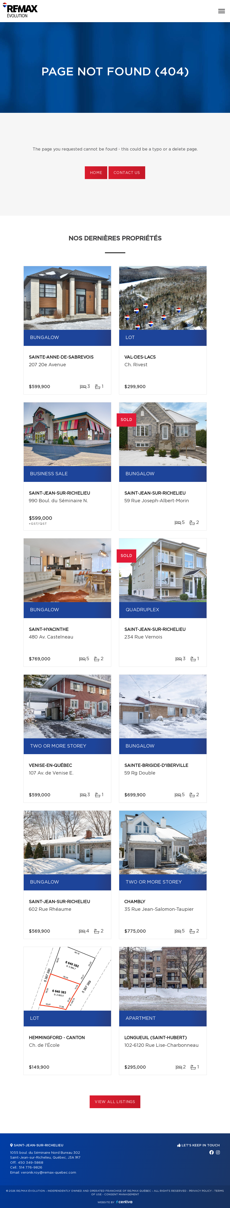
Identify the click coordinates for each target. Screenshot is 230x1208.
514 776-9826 (30, 1167)
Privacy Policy (200, 1191)
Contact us (127, 173)
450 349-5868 (30, 1162)
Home (96, 173)
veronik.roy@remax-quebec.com (48, 1172)
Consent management (121, 1194)
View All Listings (115, 1102)
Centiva (124, 1201)
